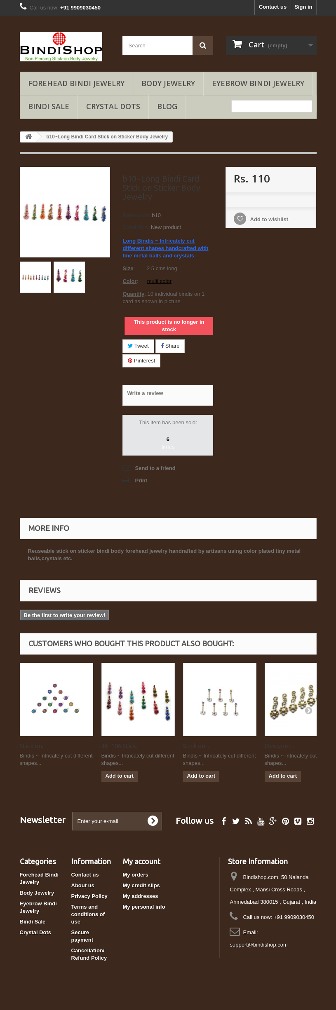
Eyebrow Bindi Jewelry (258, 83)
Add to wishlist (268, 219)
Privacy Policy (89, 896)
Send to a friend (155, 468)
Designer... (279, 745)
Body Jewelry (168, 83)
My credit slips (141, 885)
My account (141, 861)
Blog (167, 106)
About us (82, 885)
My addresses (140, 896)
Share (170, 346)
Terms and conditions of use (88, 914)
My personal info (144, 907)
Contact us (273, 7)
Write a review (145, 393)
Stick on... (33, 745)
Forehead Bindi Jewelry (76, 83)
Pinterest (141, 361)
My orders (135, 875)
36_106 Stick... (120, 745)
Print (141, 480)
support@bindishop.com (258, 945)
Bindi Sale (48, 106)
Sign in (303, 7)
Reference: (136, 215)
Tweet (138, 346)
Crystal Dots (113, 106)
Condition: (135, 227)
